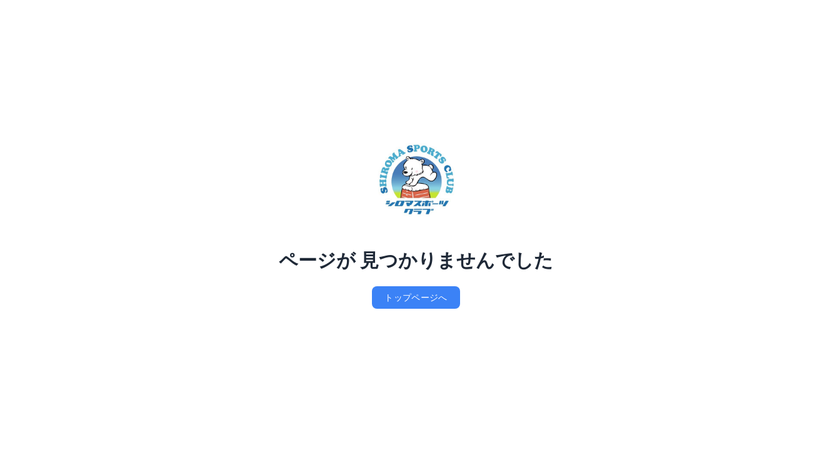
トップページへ (415, 297)
